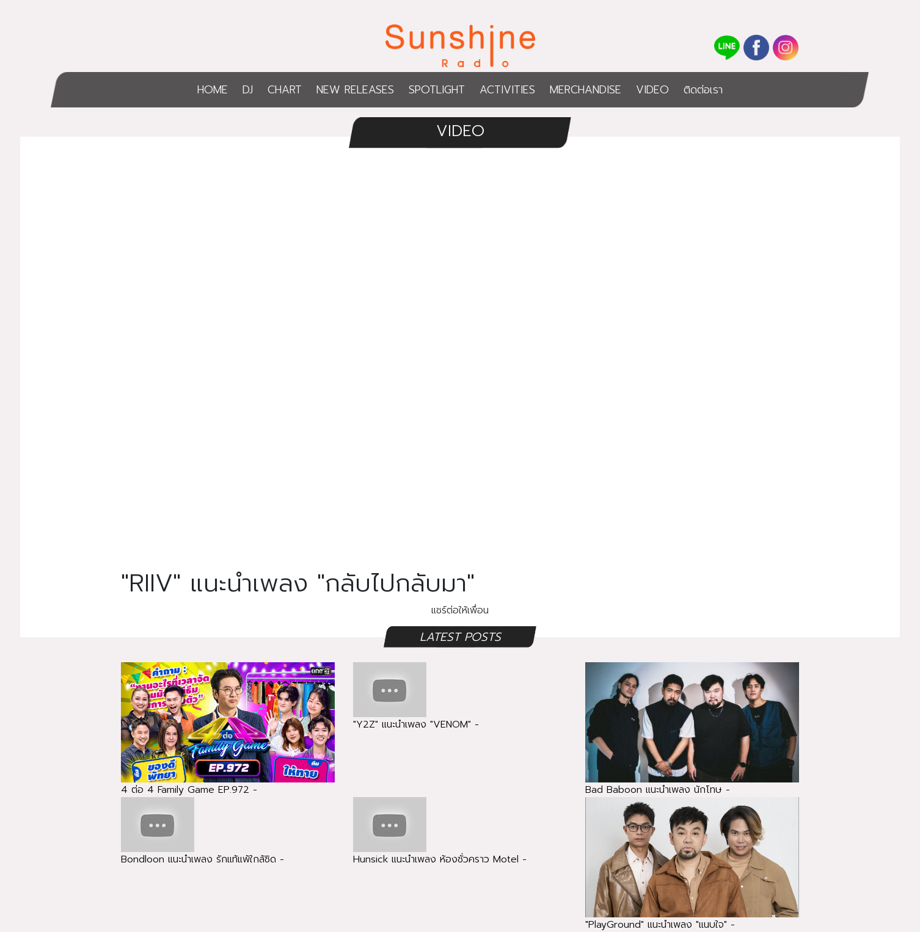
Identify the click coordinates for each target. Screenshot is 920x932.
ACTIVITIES (507, 90)
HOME (212, 90)
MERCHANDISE (585, 90)
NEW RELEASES (355, 90)
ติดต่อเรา (703, 90)
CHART (285, 90)
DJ (248, 90)
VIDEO (652, 90)
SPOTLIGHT (437, 90)
